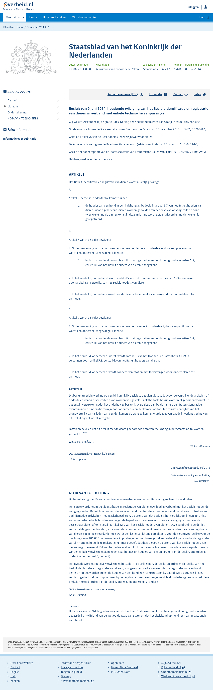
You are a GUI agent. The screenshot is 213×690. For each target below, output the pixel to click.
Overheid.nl (13, 18)
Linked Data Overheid (124, 667)
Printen (180, 94)
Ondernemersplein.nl (174, 672)
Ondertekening (17, 112)
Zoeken (15, 681)
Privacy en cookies (72, 667)
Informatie (158, 94)
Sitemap (66, 676)
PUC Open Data (120, 672)
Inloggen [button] (193, 7)
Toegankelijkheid (71, 672)
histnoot (84, 432)
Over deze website (21, 663)
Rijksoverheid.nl (171, 667)
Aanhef (12, 100)
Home (33, 17)
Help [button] (202, 17)
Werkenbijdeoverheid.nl (176, 676)
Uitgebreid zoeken (54, 17)
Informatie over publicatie (19, 138)
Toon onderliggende (5, 106)
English (14, 672)
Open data (117, 663)
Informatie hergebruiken (76, 663)
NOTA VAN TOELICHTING (23, 118)
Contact (15, 667)
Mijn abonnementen (84, 17)
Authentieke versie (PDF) (125, 95)
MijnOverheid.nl (171, 663)
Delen (200, 94)
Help (13, 676)
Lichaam (10, 106)
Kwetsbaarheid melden (75, 681)
